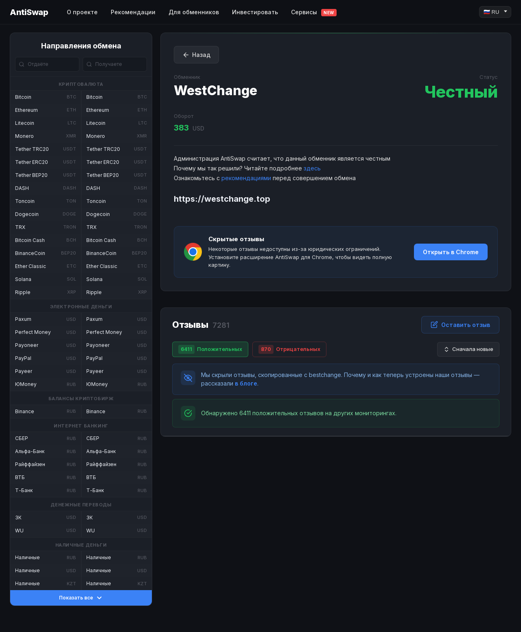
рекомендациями (246, 177)
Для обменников (194, 12)
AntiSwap (29, 12)
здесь (312, 168)
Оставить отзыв (460, 324)
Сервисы (314, 12)
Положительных (210, 349)
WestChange (215, 90)
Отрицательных (289, 349)
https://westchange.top (222, 199)
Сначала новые (468, 349)
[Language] (495, 12)
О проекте (82, 12)
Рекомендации (133, 12)
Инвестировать (255, 12)
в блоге (246, 383)
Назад (196, 55)
